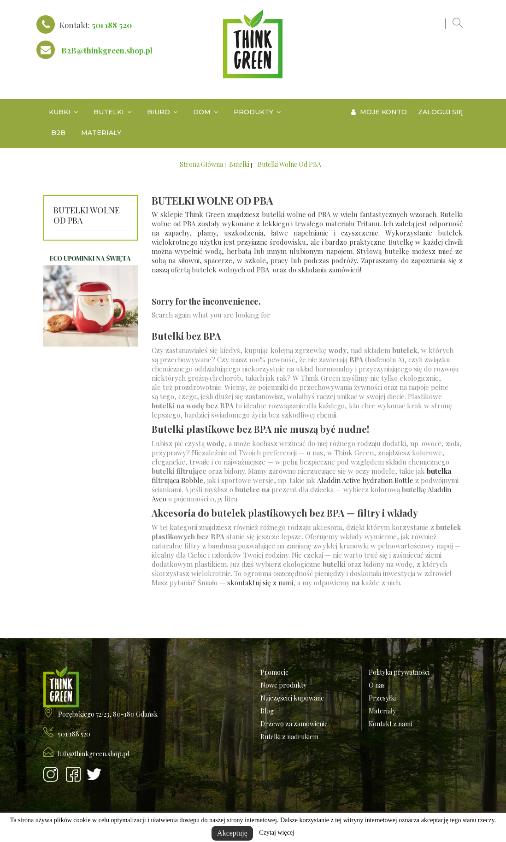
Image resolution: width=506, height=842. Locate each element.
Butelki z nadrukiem (289, 736)
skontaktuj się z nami (260, 582)
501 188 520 (112, 25)
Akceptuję (232, 833)
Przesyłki (382, 698)
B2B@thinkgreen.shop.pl (107, 50)
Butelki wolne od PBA (86, 215)
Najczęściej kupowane (292, 698)
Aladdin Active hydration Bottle (365, 480)
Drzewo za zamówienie (294, 723)
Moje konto (379, 112)
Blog (267, 711)
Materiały (382, 711)
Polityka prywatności (399, 672)
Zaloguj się (440, 112)
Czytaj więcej (276, 832)
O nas (377, 685)
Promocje (274, 672)
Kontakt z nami (390, 723)
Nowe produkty (283, 685)
